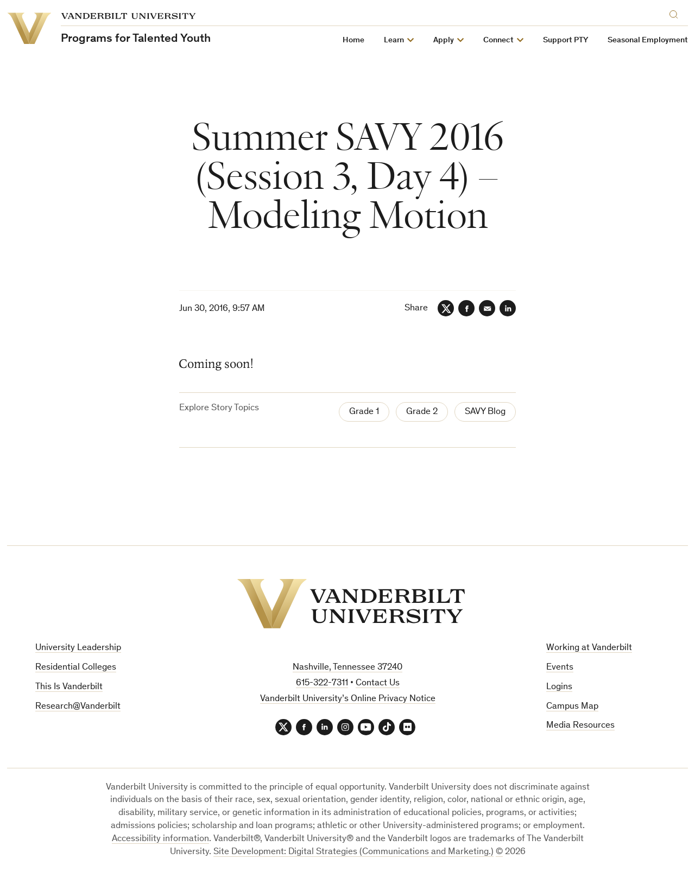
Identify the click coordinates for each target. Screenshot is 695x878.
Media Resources (580, 725)
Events (559, 667)
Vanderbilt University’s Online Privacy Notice (347, 699)
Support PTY (565, 40)
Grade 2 (422, 412)
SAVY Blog (485, 412)
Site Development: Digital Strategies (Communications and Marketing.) (353, 852)
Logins (559, 687)
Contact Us (378, 683)
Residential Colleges (75, 667)
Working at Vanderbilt (589, 648)
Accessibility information (160, 839)
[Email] (487, 308)
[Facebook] (466, 308)
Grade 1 (364, 412)
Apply (443, 40)
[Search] (676, 13)
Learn (394, 40)
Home (353, 40)
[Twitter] (446, 308)
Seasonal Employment (648, 40)
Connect (498, 40)
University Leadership (78, 648)
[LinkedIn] (508, 308)
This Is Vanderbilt (69, 687)
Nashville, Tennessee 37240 (347, 667)
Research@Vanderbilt (78, 706)
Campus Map (572, 706)
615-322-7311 (322, 683)
